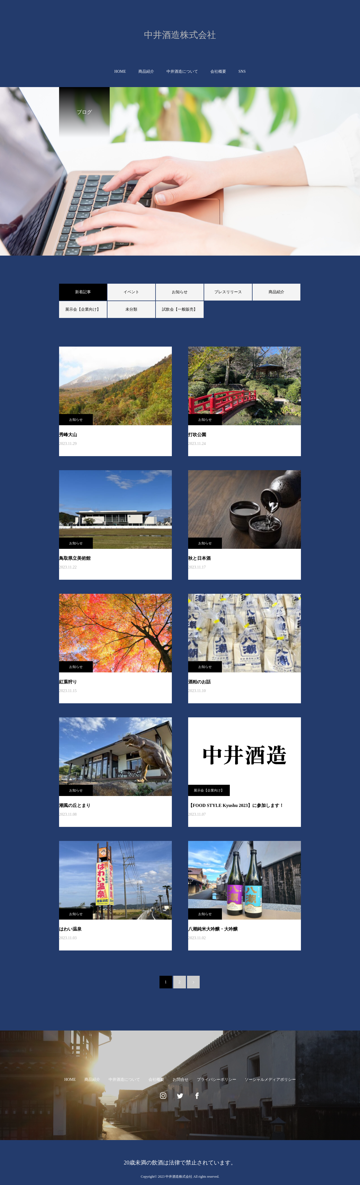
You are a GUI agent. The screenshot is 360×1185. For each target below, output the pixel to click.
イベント (131, 292)
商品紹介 (146, 71)
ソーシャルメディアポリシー (270, 1079)
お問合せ (180, 1079)
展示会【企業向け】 (83, 309)
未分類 (131, 309)
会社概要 (218, 71)
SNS (242, 71)
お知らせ (180, 292)
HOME (120, 71)
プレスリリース (228, 292)
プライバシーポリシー (216, 1079)
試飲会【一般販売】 (179, 309)
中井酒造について (182, 71)
